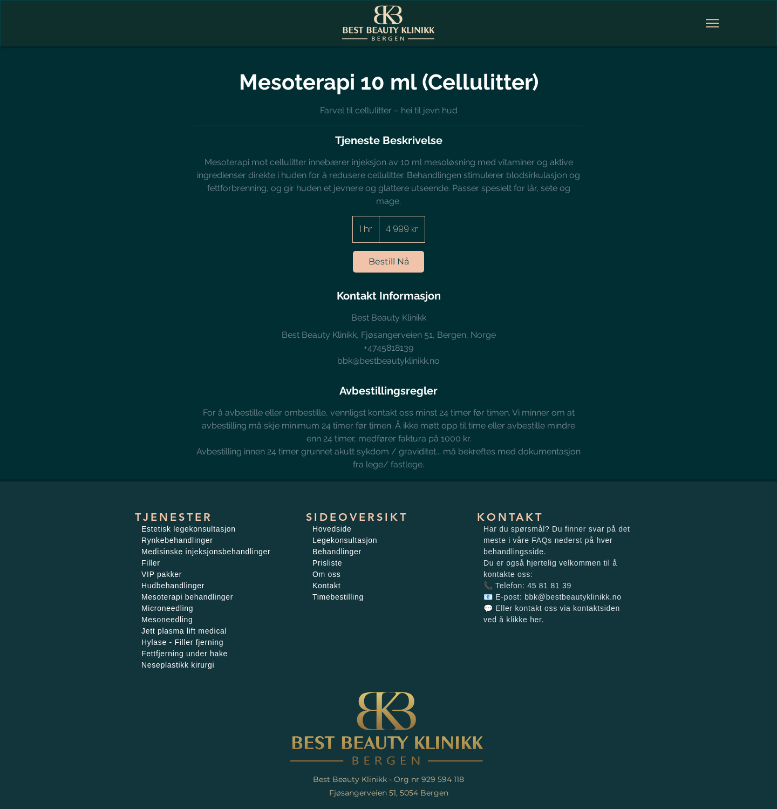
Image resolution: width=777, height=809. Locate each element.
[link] (388, 262)
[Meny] (712, 23)
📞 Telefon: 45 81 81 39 (527, 585)
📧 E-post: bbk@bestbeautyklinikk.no (552, 597)
